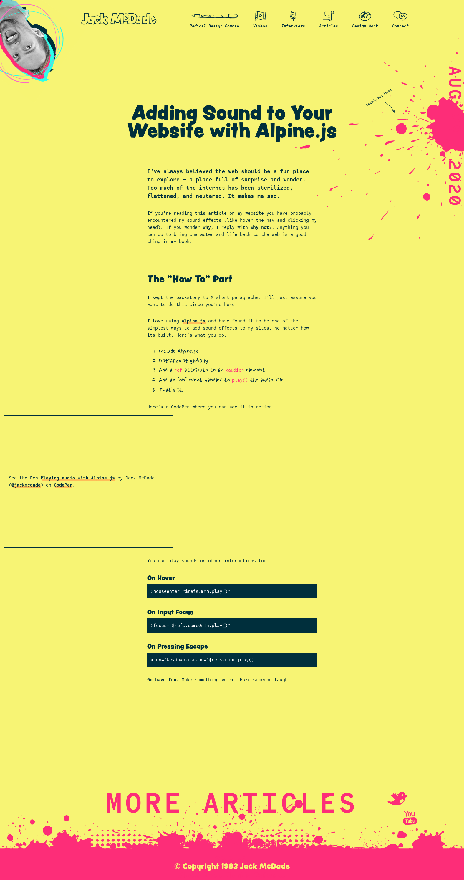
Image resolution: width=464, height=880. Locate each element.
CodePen (63, 485)
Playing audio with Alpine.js (78, 478)
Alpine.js (194, 321)
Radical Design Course (214, 19)
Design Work (365, 19)
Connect (400, 19)
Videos (260, 19)
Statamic (232, 859)
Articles (328, 19)
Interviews (293, 19)
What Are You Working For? (232, 843)
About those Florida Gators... (232, 875)
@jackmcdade (26, 485)
